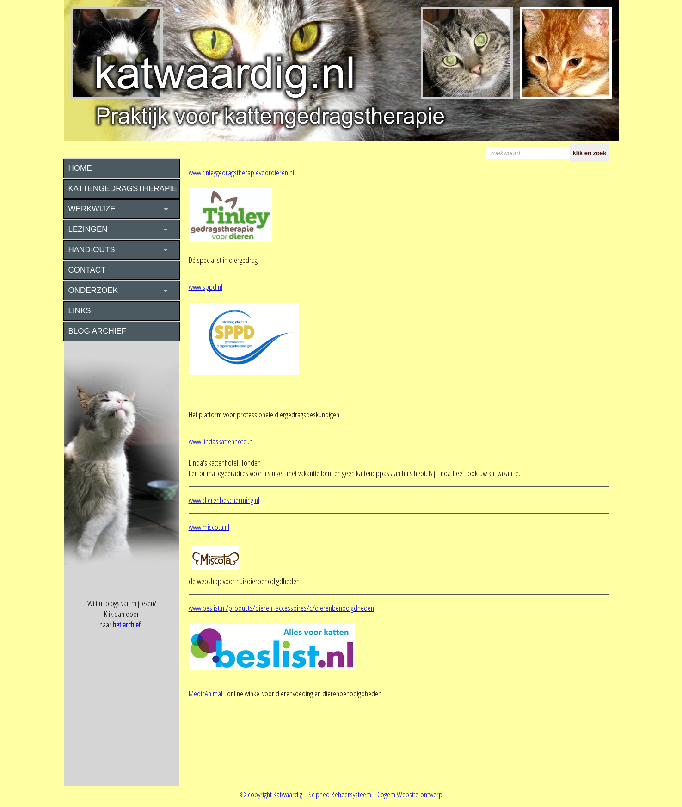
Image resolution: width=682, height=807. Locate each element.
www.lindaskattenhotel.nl (221, 441)
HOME (80, 168)
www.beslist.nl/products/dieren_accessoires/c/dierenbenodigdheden (281, 607)
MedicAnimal (205, 693)
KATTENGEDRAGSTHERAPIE (123, 188)
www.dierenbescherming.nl (224, 500)
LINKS (79, 310)
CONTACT (87, 270)
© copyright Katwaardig (271, 794)
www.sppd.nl (205, 286)
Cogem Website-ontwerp (409, 794)
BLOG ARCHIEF (97, 331)
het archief (127, 624)
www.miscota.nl (209, 526)
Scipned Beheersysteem (339, 794)
